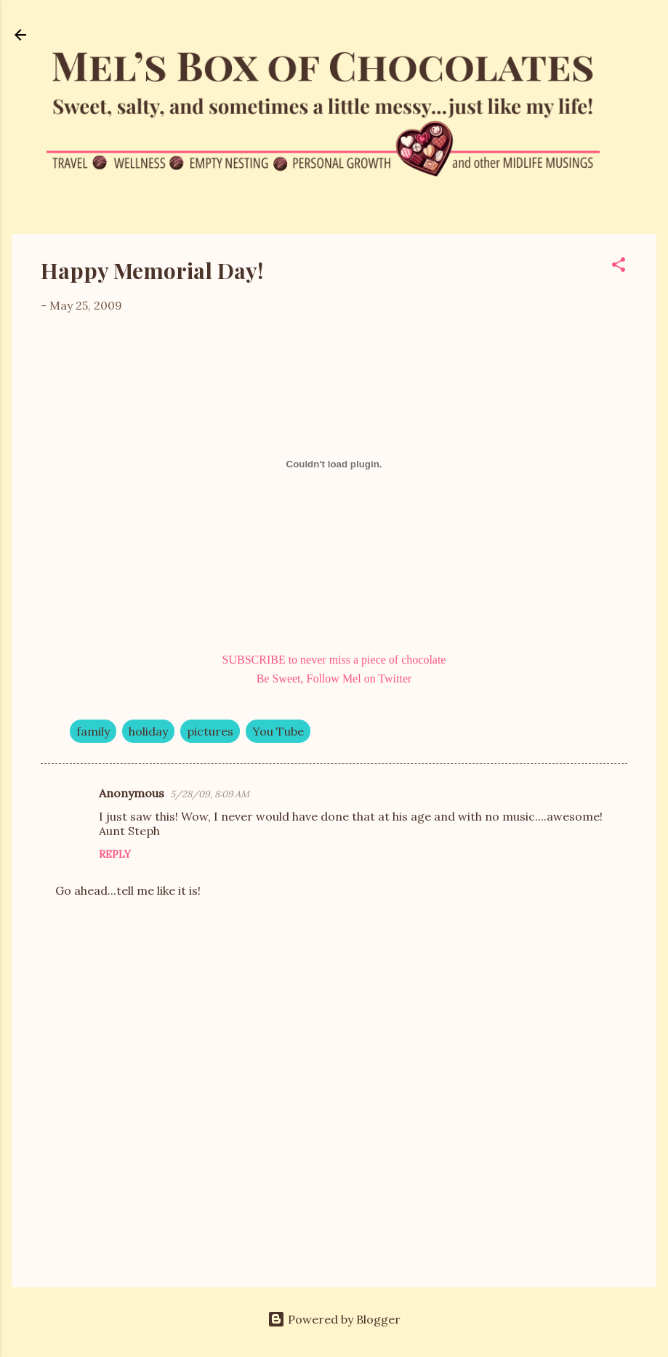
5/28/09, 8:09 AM (209, 794)
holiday (148, 731)
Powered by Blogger (334, 1319)
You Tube (278, 731)
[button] (618, 267)
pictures (210, 731)
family (93, 731)
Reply (115, 854)
